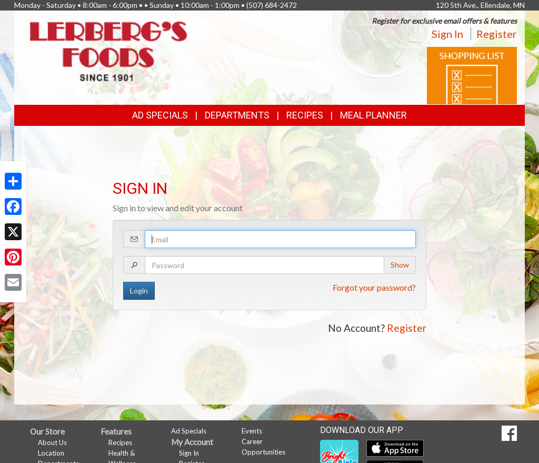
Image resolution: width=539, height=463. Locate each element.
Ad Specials (160, 115)
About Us (52, 442)
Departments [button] (237, 115)
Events (252, 431)
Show (400, 264)
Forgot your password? (374, 287)
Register (496, 33)
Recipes (304, 115)
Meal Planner (373, 115)
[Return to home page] (108, 50)
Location (51, 453)
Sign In (447, 33)
